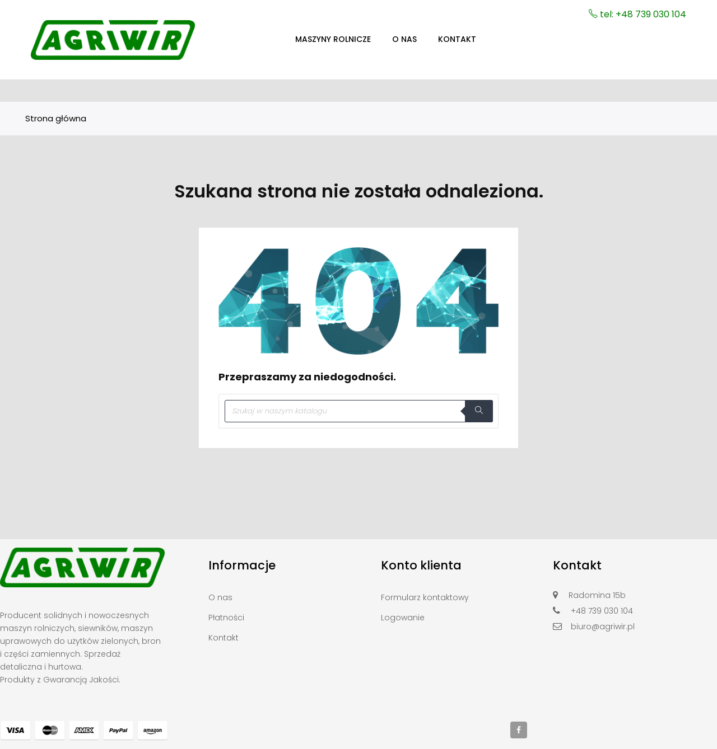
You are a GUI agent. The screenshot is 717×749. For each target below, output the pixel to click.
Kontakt (223, 637)
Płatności (226, 617)
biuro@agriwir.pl (603, 626)
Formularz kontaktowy (425, 597)
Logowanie (403, 617)
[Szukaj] (358, 411)
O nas (220, 597)
